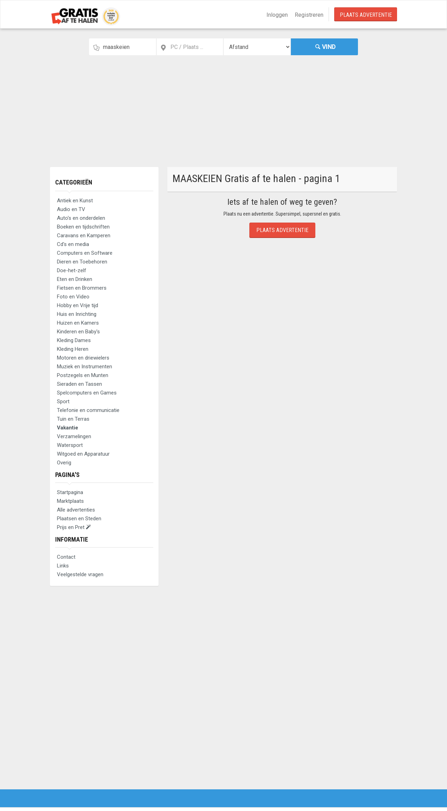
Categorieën (73, 182)
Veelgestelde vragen (80, 574)
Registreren (309, 15)
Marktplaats (70, 501)
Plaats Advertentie (366, 15)
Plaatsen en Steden (79, 518)
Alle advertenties (76, 510)
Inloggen (277, 15)
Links (63, 566)
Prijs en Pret (74, 527)
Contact (66, 557)
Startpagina (70, 492)
